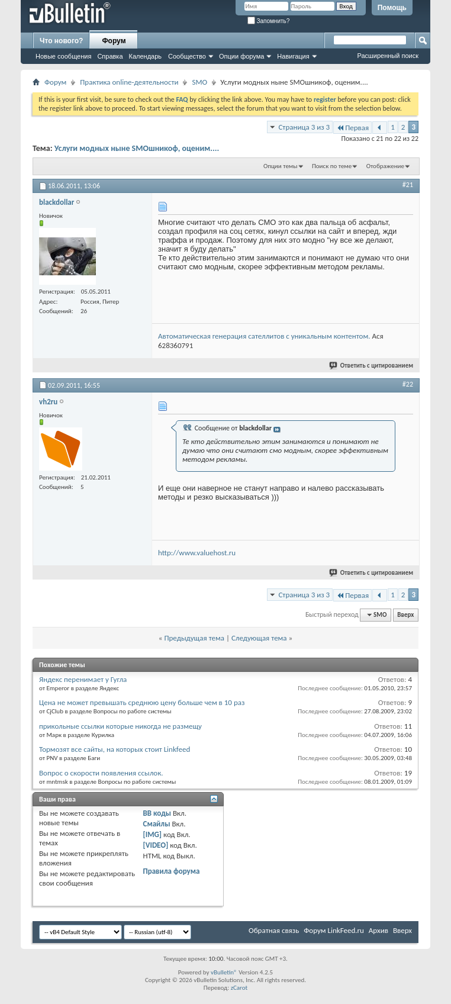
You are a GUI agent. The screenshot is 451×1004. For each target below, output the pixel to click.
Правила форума (171, 871)
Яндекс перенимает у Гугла (83, 679)
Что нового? (61, 41)
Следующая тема (259, 637)
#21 (407, 185)
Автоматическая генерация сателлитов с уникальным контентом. (264, 336)
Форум (113, 41)
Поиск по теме (332, 166)
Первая (352, 127)
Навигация (293, 56)
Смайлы (156, 823)
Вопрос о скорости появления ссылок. (101, 772)
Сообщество (187, 56)
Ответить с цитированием (371, 365)
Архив (378, 930)
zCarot (239, 988)
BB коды (157, 813)
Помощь (392, 8)
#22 (407, 384)
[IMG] (152, 834)
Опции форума (241, 56)
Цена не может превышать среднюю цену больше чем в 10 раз (141, 702)
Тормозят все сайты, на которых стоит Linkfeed (114, 749)
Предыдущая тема (194, 637)
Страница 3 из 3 (304, 127)
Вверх (405, 615)
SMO (199, 82)
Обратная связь (274, 930)
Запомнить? (268, 21)
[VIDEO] (156, 845)
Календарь (145, 56)
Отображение (385, 166)
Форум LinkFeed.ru (334, 930)
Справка (110, 56)
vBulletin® (224, 972)
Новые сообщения (63, 56)
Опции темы (280, 166)
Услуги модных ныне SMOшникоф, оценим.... (137, 148)
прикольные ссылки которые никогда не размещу (120, 726)
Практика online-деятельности (129, 82)
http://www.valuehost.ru (197, 552)
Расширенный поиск (387, 55)
